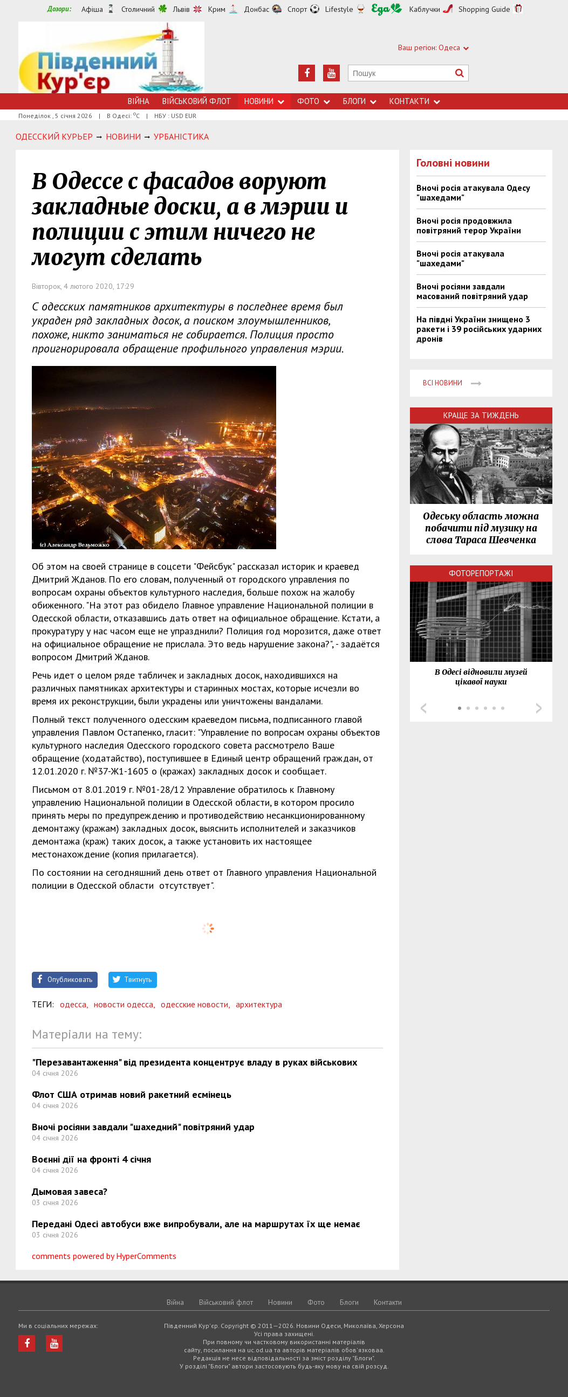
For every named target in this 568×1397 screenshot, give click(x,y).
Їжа (387, 9)
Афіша (92, 9)
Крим (216, 9)
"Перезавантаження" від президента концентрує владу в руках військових (194, 1062)
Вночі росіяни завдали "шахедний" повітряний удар (143, 1127)
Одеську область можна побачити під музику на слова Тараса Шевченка (481, 528)
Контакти (414, 101)
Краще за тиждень (481, 415)
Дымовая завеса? (69, 1191)
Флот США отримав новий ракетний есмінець (131, 1094)
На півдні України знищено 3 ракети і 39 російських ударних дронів (479, 329)
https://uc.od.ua (111, 57)
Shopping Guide (484, 9)
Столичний (138, 9)
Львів (181, 9)
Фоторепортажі (481, 573)
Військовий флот (196, 101)
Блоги (360, 101)
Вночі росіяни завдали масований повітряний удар (472, 291)
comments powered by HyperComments (104, 1255)
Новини (264, 101)
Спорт (297, 9)
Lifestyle (339, 9)
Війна (138, 101)
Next (539, 708)
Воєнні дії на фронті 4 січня (91, 1159)
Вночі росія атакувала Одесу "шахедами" (473, 192)
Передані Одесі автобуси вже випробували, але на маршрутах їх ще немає (196, 1224)
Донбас (256, 9)
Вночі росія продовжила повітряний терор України (468, 225)
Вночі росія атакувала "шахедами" (460, 258)
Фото (313, 101)
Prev (423, 708)
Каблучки (424, 9)
